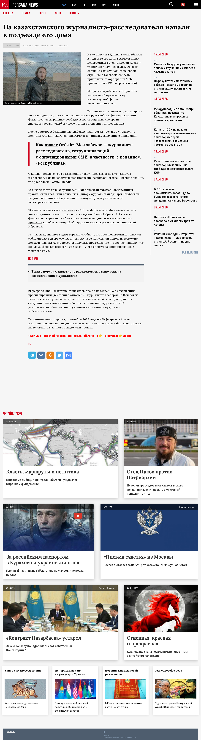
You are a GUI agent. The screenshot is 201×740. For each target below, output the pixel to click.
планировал (94, 131)
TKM (94, 5)
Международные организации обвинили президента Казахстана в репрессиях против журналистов (174, 114)
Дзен (126, 336)
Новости (8, 13)
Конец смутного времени (23, 670)
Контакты (11, 731)
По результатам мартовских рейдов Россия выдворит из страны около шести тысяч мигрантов (173, 86)
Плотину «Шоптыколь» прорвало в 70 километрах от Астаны (174, 221)
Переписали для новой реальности (122, 672)
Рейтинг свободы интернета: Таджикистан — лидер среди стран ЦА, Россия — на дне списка (174, 239)
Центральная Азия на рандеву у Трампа (71, 672)
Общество (63, 45)
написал (131, 242)
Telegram (109, 336)
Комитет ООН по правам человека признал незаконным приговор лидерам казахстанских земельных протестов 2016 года (175, 137)
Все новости (190, 252)
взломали (68, 210)
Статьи (26, 13)
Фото (58, 13)
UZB (105, 5)
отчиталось (76, 291)
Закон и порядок (31, 45)
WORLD (117, 5)
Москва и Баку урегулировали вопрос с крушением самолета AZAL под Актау (174, 68)
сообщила (61, 198)
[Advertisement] (100, 388)
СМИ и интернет (48, 45)
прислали (35, 222)
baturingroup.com (124, 736)
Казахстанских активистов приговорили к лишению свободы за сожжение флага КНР (173, 166)
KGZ (74, 5)
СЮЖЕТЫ (75, 13)
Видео (42, 13)
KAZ (64, 5)
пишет (51, 144)
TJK (84, 5)
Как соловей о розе (169, 670)
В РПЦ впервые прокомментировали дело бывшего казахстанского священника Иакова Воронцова (175, 194)
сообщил (87, 234)
